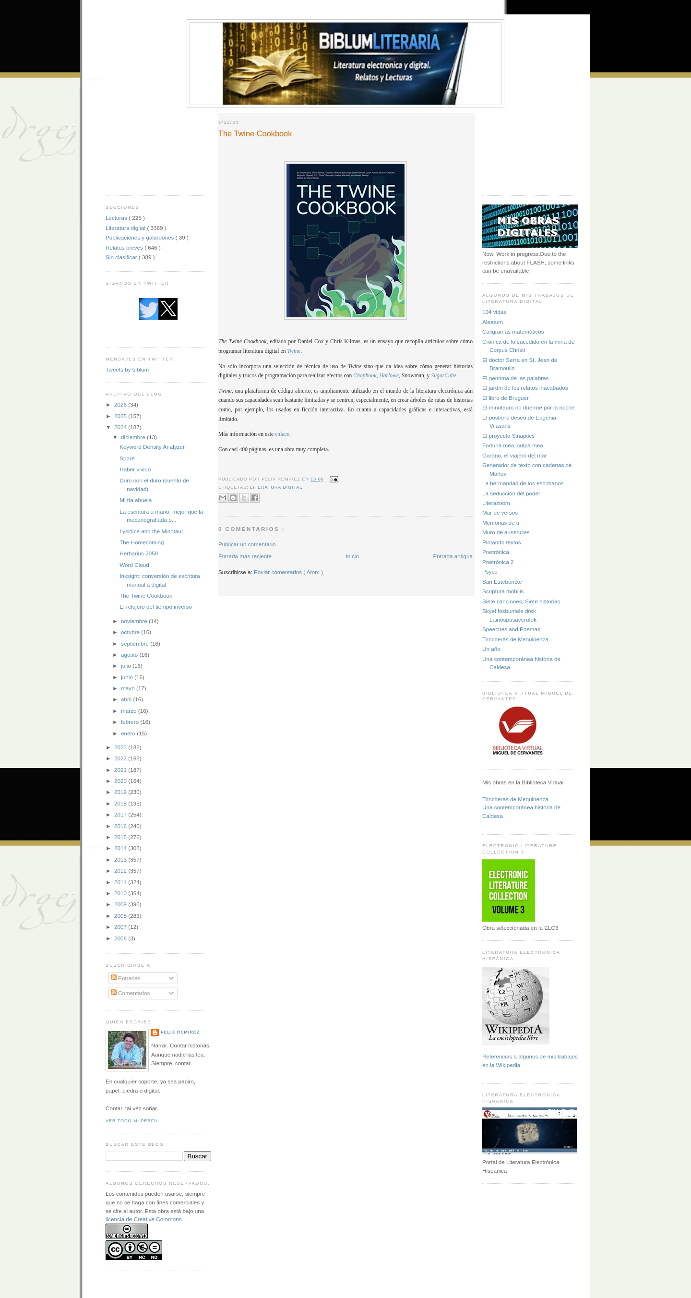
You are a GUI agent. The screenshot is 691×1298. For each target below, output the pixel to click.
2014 (121, 848)
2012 (121, 870)
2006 (121, 938)
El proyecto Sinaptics (508, 436)
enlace (282, 434)
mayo (128, 688)
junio (127, 677)
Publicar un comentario (247, 544)
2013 (121, 859)
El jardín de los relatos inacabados (525, 388)
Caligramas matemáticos (513, 331)
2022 (121, 758)
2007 (121, 927)
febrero (130, 722)
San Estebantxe (502, 581)
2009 (121, 904)
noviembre (135, 621)
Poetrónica (495, 552)
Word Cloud (134, 565)
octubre (131, 632)
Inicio (352, 556)
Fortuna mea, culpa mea (512, 445)
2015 (121, 837)
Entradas (126, 978)
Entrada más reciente (245, 556)
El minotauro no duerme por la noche (528, 407)
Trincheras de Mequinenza (515, 639)
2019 (121, 792)
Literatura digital (126, 228)
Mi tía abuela (135, 500)
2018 (121, 803)
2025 (121, 416)
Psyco (490, 571)
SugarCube (443, 376)
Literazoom (496, 503)
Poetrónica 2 (498, 562)
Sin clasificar (122, 257)
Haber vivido (135, 469)
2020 (121, 781)
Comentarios (130, 993)
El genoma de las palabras (515, 378)
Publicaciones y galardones (141, 237)
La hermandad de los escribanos (523, 483)
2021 (121, 770)
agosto (130, 654)
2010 (121, 893)
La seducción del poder (511, 493)
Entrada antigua (453, 556)
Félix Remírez (180, 1032)
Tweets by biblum (127, 369)
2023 (121, 747)
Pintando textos (501, 542)
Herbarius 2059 (138, 553)
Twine (293, 351)
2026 (121, 404)
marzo (129, 711)
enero (129, 733)
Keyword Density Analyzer (152, 447)
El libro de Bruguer (505, 398)
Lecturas (117, 218)
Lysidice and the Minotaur (151, 531)
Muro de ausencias (506, 532)
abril (127, 699)
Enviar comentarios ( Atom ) (288, 572)
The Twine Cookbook (145, 595)
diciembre (134, 437)
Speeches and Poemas (511, 629)
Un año (491, 649)
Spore (126, 458)
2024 (121, 427)
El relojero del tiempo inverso (155, 606)
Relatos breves (125, 247)
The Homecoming (141, 542)
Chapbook (364, 376)
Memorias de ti (500, 522)
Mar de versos (500, 512)
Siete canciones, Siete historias (521, 601)
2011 (121, 882)
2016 (121, 826)
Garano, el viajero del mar (514, 455)
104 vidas (494, 312)
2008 (121, 916)
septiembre (135, 643)
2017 (121, 814)
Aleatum (492, 322)
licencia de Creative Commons (144, 1219)
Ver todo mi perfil (132, 1120)
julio (126, 665)
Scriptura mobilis (503, 591)
